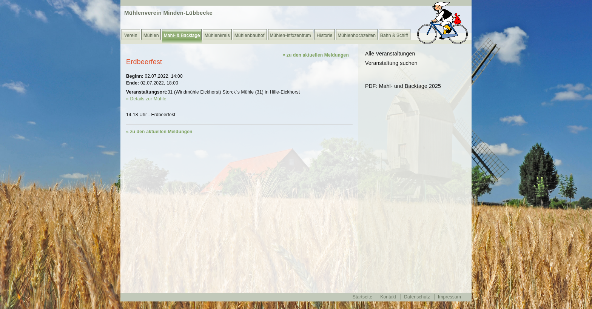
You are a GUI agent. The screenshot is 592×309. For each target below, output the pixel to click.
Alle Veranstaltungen (390, 54)
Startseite (363, 297)
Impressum (449, 297)
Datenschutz (417, 297)
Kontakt (388, 297)
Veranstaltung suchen (391, 63)
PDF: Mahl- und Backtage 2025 (403, 86)
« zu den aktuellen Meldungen (315, 55)
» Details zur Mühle (146, 98)
